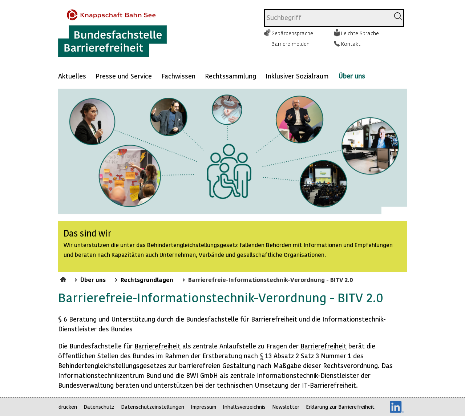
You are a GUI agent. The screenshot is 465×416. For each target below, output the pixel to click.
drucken (67, 407)
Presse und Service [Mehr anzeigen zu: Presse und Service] (124, 76)
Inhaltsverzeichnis (244, 407)
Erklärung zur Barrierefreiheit (340, 407)
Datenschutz (99, 407)
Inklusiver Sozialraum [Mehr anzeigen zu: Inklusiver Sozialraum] (297, 76)
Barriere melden (290, 43)
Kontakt (350, 43)
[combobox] (327, 18)
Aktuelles (72, 76)
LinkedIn (396, 407)
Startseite (64, 278)
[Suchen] (398, 16)
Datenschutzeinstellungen (152, 407)
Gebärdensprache (292, 33)
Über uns (351, 76)
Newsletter (285, 407)
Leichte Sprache (360, 33)
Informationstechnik (287, 375)
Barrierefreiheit (157, 346)
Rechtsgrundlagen (147, 279)
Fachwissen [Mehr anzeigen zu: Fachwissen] (178, 76)
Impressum (203, 407)
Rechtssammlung (230, 76)
